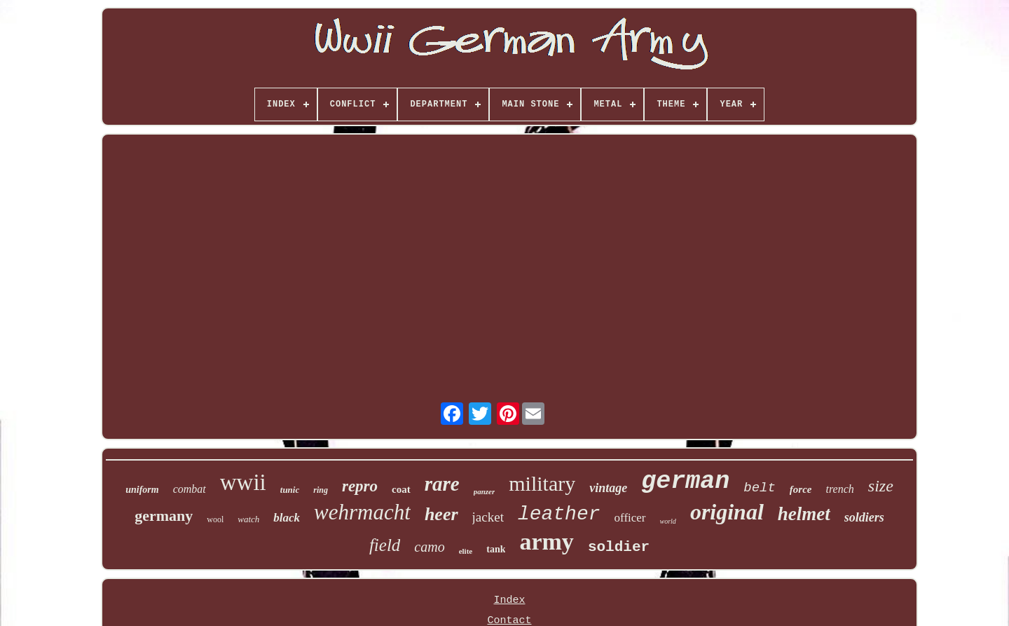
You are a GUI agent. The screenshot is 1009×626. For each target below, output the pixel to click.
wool (215, 519)
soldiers (864, 517)
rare (442, 483)
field (384, 545)
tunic (289, 489)
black (286, 517)
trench (840, 489)
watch (248, 519)
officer (630, 517)
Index (509, 600)
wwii (243, 482)
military (542, 483)
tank (495, 549)
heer (441, 514)
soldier (619, 547)
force (801, 489)
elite (466, 551)
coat (401, 489)
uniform (141, 489)
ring (320, 490)
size (880, 486)
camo (429, 546)
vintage (608, 488)
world (668, 521)
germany (164, 515)
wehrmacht (362, 512)
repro (360, 486)
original (727, 511)
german (685, 482)
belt (759, 488)
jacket (488, 517)
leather (559, 514)
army (546, 541)
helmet (804, 513)
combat (189, 489)
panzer (484, 491)
